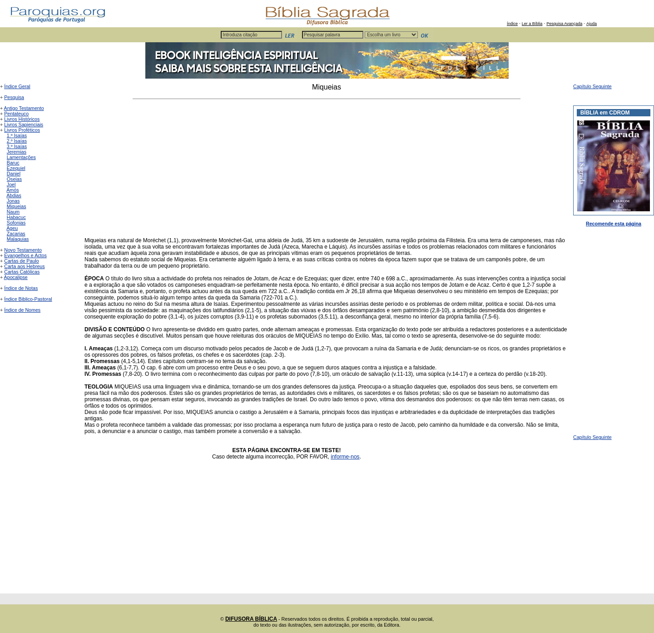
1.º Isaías (17, 135)
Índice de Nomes (22, 310)
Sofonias (16, 222)
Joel (11, 184)
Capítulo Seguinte (592, 86)
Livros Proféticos (22, 130)
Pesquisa (14, 97)
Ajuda (591, 23)
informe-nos (345, 457)
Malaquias (18, 239)
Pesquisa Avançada (564, 23)
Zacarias (16, 233)
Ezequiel (16, 168)
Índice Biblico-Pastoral (28, 299)
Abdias (13, 195)
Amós (12, 190)
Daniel (13, 173)
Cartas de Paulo (21, 261)
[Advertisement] (326, 168)
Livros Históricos (22, 119)
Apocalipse (16, 277)
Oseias (14, 179)
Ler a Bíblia (532, 23)
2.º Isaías (17, 141)
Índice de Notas (21, 288)
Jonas (13, 201)
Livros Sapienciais (23, 124)
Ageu (12, 228)
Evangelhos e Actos (25, 255)
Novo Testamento (23, 250)
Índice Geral (17, 86)
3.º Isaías (17, 146)
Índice (512, 23)
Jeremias (16, 152)
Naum (13, 211)
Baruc (13, 162)
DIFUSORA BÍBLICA (251, 619)
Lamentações (21, 157)
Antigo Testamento (24, 108)
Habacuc (16, 217)
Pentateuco (16, 113)
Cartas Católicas (22, 271)
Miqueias (16, 206)
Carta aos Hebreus (24, 266)
